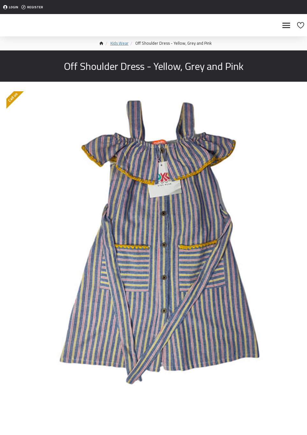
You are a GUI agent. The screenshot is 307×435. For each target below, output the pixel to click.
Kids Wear (119, 43)
